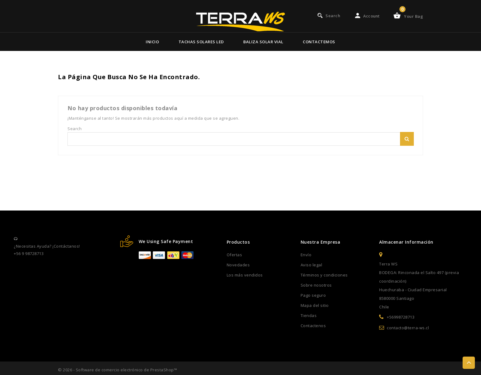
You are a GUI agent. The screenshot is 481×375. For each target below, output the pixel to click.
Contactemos (319, 41)
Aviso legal (311, 265)
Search (407, 139)
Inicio (152, 41)
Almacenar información (406, 242)
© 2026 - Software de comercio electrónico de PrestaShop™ (117, 370)
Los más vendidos (245, 275)
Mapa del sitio (315, 305)
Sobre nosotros (316, 285)
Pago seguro (313, 295)
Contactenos (313, 325)
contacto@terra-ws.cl (408, 328)
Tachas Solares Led (201, 41)
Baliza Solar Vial (263, 41)
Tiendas (309, 315)
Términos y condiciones (324, 275)
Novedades (238, 265)
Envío (306, 254)
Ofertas (234, 254)
